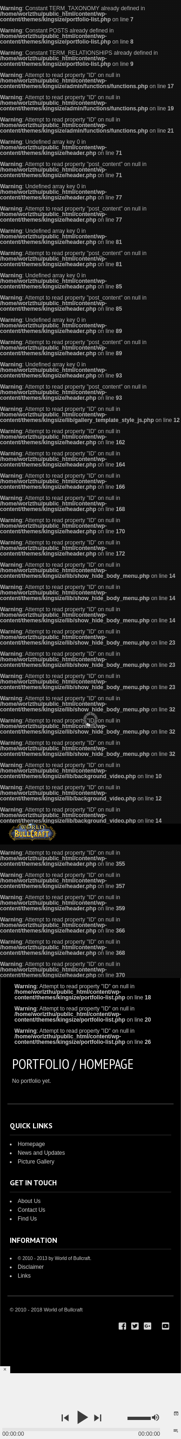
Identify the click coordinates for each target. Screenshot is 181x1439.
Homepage (31, 1144)
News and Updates (41, 1153)
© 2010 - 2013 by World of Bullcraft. (54, 1258)
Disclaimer (31, 1267)
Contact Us (31, 1210)
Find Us (27, 1218)
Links (24, 1276)
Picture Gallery (36, 1161)
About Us (29, 1201)
